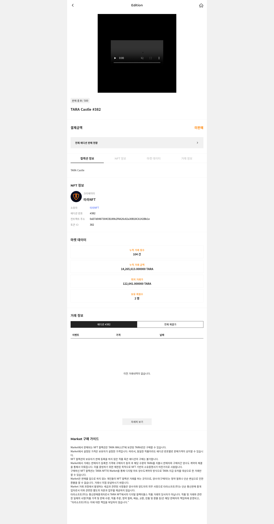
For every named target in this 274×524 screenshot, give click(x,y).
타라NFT (94, 207)
